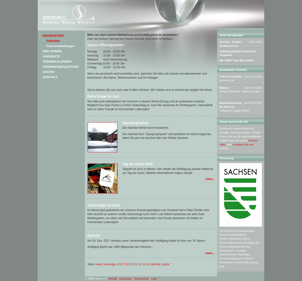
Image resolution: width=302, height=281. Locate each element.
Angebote (51, 56)
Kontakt (50, 77)
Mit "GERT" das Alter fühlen (236, 60)
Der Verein (52, 51)
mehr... (210, 179)
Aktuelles (53, 41)
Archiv (49, 72)
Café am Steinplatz (231, 76)
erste (98, 264)
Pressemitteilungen (60, 46)
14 (148, 264)
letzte (166, 264)
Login (154, 278)
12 (140, 264)
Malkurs (224, 87)
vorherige (110, 264)
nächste (155, 264)
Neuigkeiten (53, 35)
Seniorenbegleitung (61, 66)
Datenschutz (141, 278)
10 (132, 264)
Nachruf (93, 235)
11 (136, 264)
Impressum (125, 278)
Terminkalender (57, 61)
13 (144, 264)
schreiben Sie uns (243, 144)
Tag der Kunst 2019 (137, 164)
